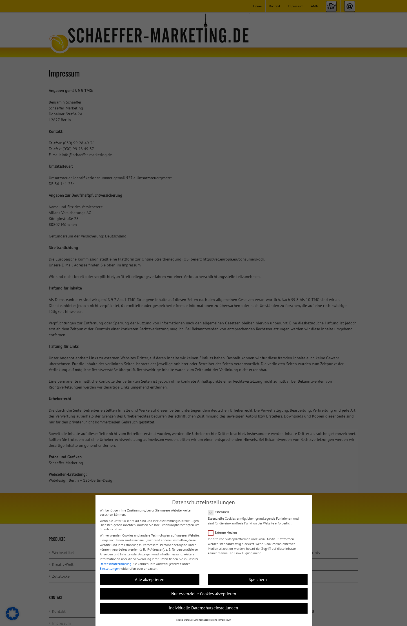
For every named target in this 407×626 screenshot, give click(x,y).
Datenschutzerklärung (115, 564)
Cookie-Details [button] (184, 619)
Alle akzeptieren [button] (149, 579)
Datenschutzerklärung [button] (205, 619)
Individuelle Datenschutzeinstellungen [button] (203, 608)
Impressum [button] (225, 619)
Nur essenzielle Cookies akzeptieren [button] (203, 593)
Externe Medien (225, 532)
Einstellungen (110, 568)
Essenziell (221, 512)
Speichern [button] (258, 579)
